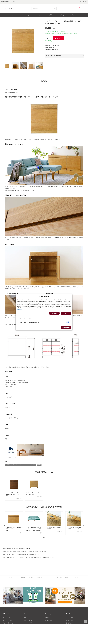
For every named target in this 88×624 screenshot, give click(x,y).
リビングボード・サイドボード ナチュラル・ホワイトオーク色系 (20, 465)
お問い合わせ (69, 621)
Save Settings (66, 327)
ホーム (5, 579)
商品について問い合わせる (53, 56)
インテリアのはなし (8, 621)
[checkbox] (67, 322)
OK (66, 313)
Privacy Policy (19, 309)
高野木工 (39, 465)
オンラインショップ (14, 579)
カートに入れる (59, 38)
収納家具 (24, 579)
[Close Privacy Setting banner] (70, 296)
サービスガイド (28, 621)
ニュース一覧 (6, 619)
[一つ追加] (51, 38)
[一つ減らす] (51, 40)
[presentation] (5, 526)
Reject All (54, 313)
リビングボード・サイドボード (36, 579)
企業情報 (47, 619)
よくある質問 (69, 619)
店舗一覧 (26, 619)
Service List (33, 318)
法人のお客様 (48, 621)
